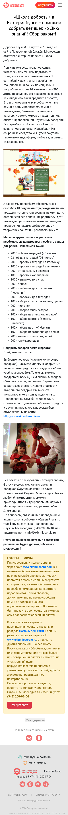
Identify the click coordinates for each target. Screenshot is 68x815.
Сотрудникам (17, 794)
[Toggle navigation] (60, 5)
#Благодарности (35, 720)
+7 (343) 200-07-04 (40, 776)
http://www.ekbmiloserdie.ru (21, 416)
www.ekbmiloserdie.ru (36, 567)
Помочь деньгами (31, 631)
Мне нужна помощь (34, 757)
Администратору (48, 794)
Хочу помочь (45, 5)
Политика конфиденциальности (34, 800)
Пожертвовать (19, 705)
